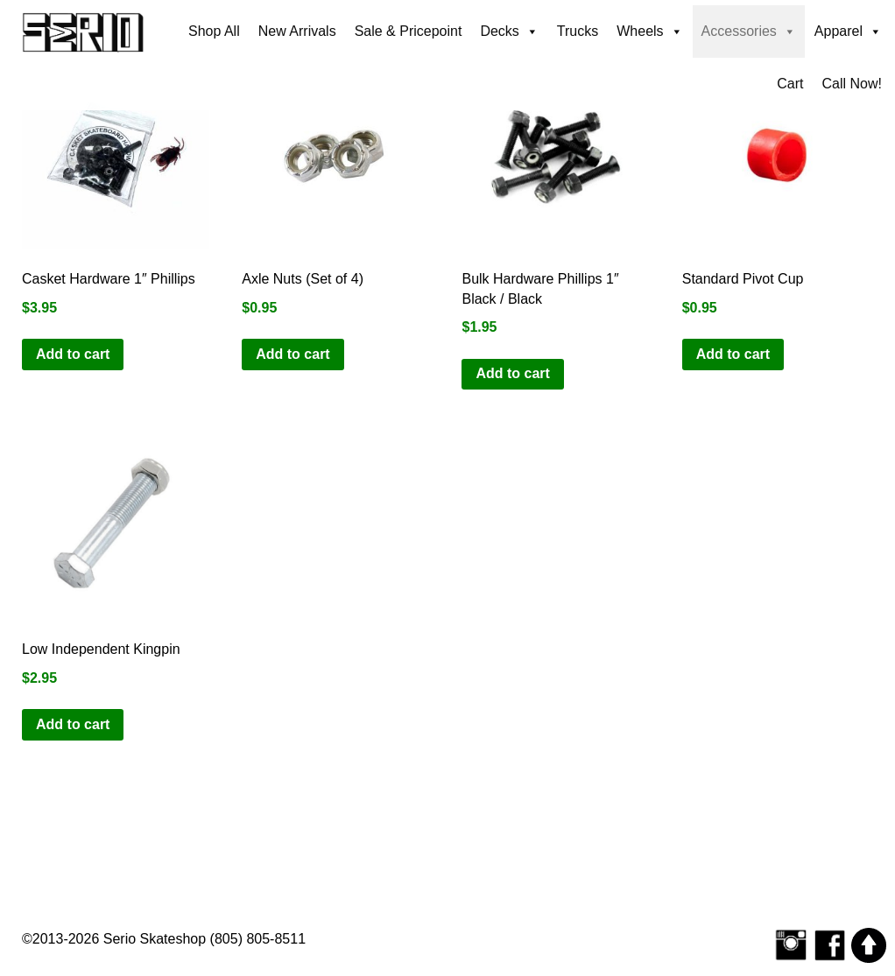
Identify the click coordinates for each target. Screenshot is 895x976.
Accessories (748, 31)
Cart (790, 83)
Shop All (214, 31)
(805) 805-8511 (258, 938)
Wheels (649, 31)
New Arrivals (297, 31)
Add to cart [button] (72, 354)
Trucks (577, 31)
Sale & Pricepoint (408, 31)
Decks (509, 31)
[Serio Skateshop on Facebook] (830, 944)
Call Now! (852, 83)
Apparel (848, 31)
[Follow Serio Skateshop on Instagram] (790, 944)
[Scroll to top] (868, 944)
